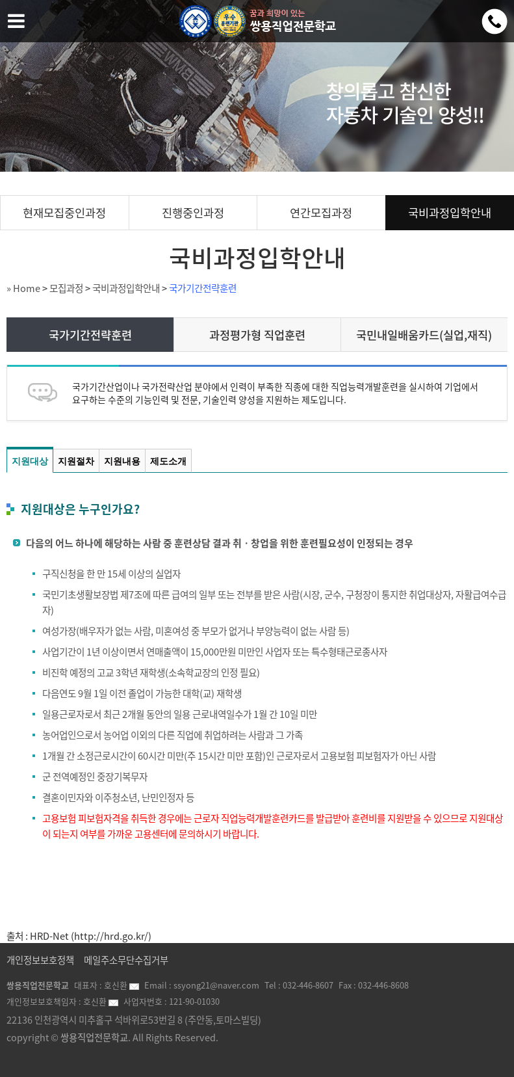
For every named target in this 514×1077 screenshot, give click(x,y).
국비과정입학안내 (449, 212)
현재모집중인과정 (64, 212)
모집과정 (66, 288)
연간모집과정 (321, 212)
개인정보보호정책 (40, 960)
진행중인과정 (193, 212)
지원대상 (30, 461)
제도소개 (168, 461)
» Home (23, 288)
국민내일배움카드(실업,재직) (424, 334)
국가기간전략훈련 (203, 288)
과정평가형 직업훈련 (257, 334)
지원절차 (76, 461)
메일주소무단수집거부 (126, 960)
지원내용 (122, 461)
